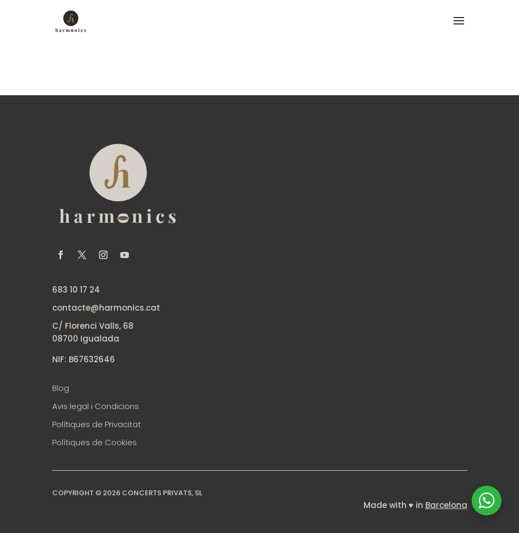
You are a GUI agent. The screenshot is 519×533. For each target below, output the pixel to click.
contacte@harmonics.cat (106, 307)
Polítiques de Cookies (94, 442)
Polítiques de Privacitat (96, 424)
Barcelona (446, 505)
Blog (60, 388)
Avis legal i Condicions (95, 406)
